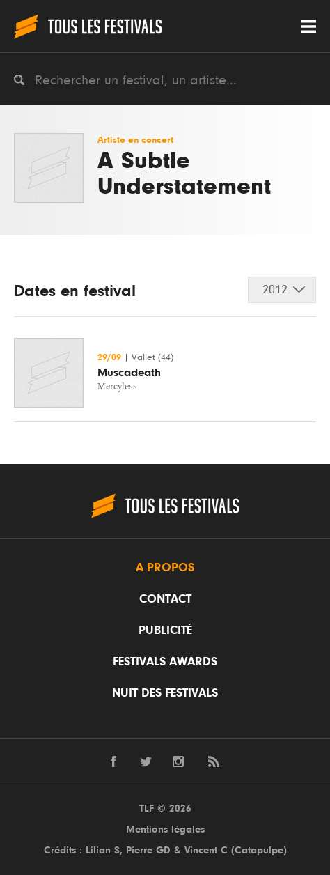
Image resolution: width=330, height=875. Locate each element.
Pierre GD (148, 850)
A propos (165, 568)
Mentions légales (165, 829)
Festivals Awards (165, 662)
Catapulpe (259, 850)
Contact (165, 599)
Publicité (165, 630)
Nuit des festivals (165, 693)
